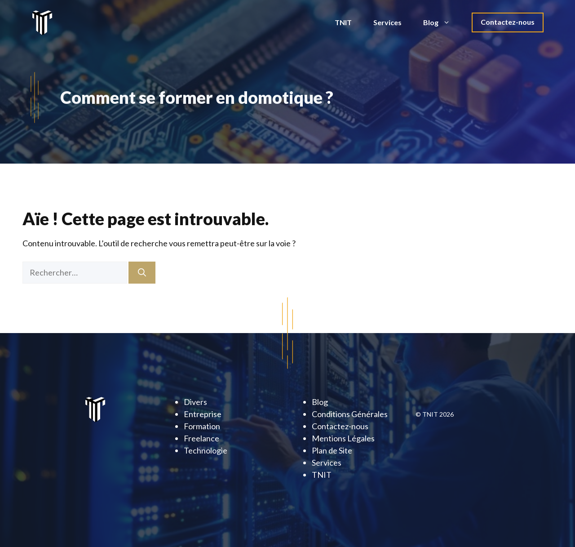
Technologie (205, 450)
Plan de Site (332, 450)
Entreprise (202, 414)
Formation (202, 426)
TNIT (343, 22)
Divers (195, 402)
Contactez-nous (508, 22)
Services (387, 22)
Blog (442, 22)
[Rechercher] (141, 273)
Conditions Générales (350, 414)
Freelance (201, 438)
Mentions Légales (343, 438)
